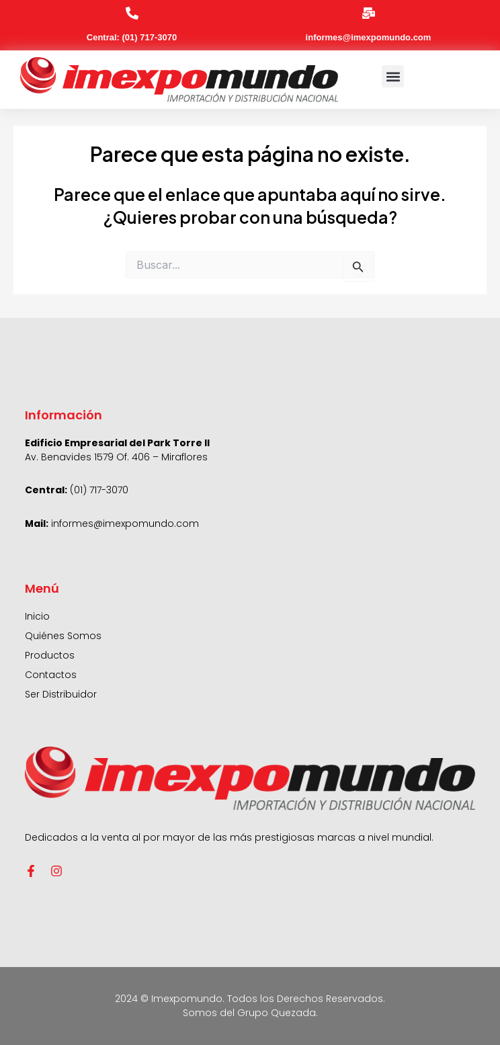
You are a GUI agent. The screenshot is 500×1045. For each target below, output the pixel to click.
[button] (393, 76)
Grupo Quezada (276, 1012)
